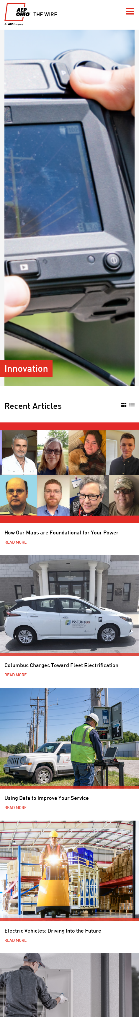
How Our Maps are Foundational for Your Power (61, 532)
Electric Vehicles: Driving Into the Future (52, 930)
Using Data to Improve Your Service (46, 798)
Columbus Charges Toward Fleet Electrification (61, 665)
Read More (15, 541)
